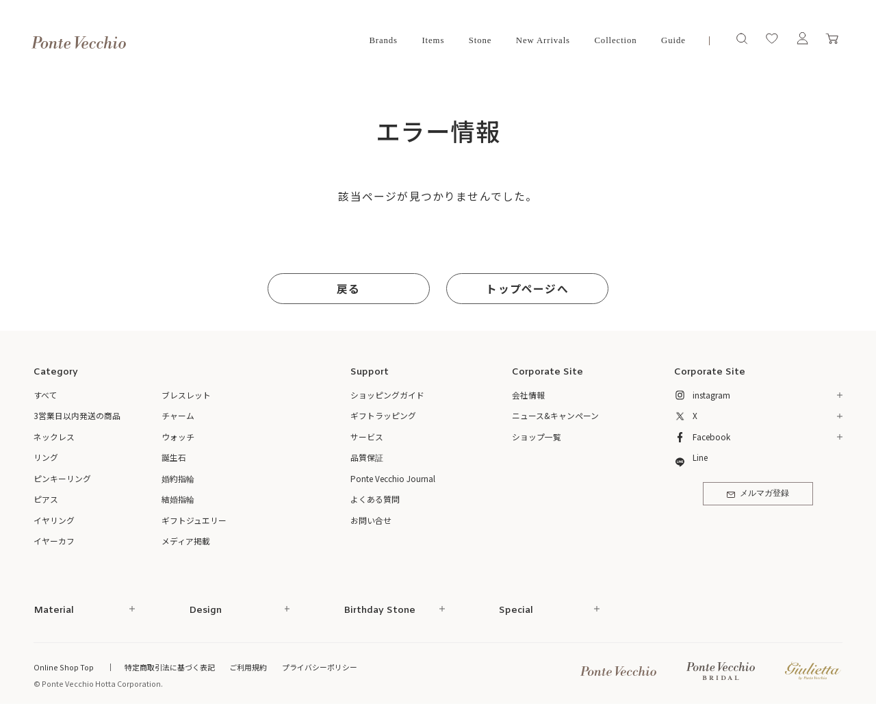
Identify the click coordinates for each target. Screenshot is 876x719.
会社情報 (528, 395)
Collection (615, 40)
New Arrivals (543, 40)
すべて (45, 395)
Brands (383, 40)
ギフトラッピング (383, 415)
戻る (348, 289)
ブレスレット (186, 395)
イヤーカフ (54, 540)
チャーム (178, 415)
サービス (366, 436)
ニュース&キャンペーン (555, 415)
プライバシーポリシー (319, 666)
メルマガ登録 (758, 493)
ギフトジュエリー (194, 520)
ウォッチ (178, 436)
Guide (673, 40)
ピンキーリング (62, 478)
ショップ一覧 (536, 436)
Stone (480, 40)
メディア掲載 (186, 540)
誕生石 (174, 457)
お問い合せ (370, 520)
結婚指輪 (178, 499)
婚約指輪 (178, 478)
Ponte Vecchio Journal (392, 478)
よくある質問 (375, 499)
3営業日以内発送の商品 (77, 415)
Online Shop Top (64, 666)
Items (433, 40)
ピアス (46, 499)
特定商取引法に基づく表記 (170, 666)
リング (46, 457)
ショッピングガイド (387, 395)
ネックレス (54, 436)
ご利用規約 (248, 666)
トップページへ (527, 289)
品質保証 (366, 457)
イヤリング (54, 520)
